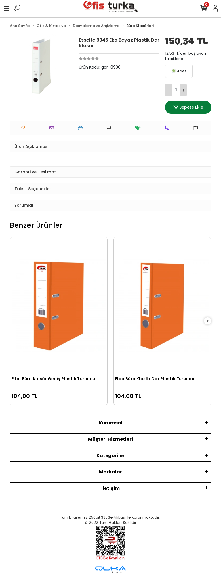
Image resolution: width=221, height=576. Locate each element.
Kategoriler (110, 455)
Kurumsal (111, 423)
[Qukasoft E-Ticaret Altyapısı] (110, 569)
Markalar (110, 472)
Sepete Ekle (188, 107)
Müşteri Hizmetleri (110, 439)
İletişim (110, 488)
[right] (208, 321)
